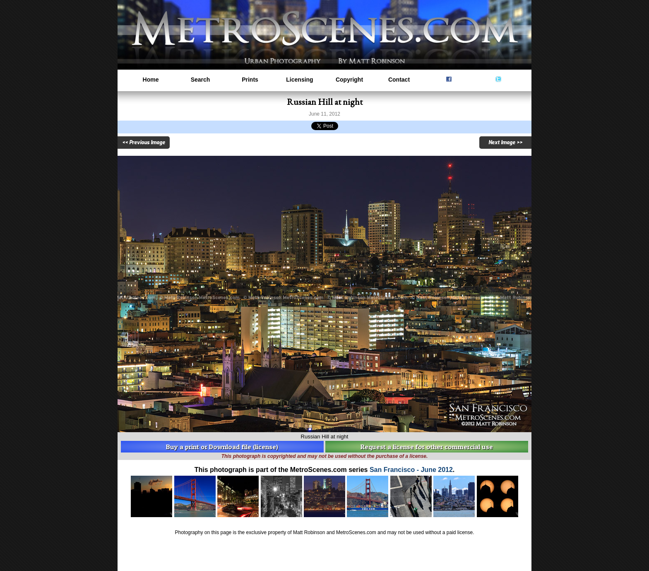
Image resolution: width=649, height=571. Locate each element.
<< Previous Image (143, 142)
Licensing (299, 79)
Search (200, 79)
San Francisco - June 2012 (411, 469)
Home (151, 79)
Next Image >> (505, 142)
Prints (250, 79)
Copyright (349, 79)
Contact (399, 79)
